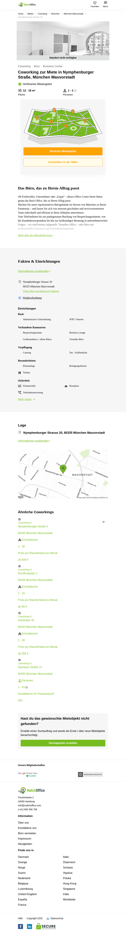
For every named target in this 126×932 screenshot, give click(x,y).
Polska (67, 878)
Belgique (23, 883)
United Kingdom (27, 894)
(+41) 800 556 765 (27, 809)
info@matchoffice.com (29, 805)
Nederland (24, 878)
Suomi (22, 872)
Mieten (31, 14)
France (22, 904)
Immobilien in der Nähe (63, 162)
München (55, 14)
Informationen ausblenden (35, 271)
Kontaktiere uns (27, 828)
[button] (63, 519)
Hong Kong (69, 883)
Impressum (24, 838)
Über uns (23, 822)
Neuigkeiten (25, 844)
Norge (21, 867)
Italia (66, 856)
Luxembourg (25, 888)
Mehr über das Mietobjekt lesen (36, 235)
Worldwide (69, 899)
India (66, 894)
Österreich (69, 862)
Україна (67, 872)
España (22, 899)
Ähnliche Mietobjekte (63, 151)
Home (20, 14)
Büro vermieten (27, 833)
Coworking (42, 14)
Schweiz (68, 867)
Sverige (22, 862)
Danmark (23, 856)
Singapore (69, 888)
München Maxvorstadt (73, 14)
